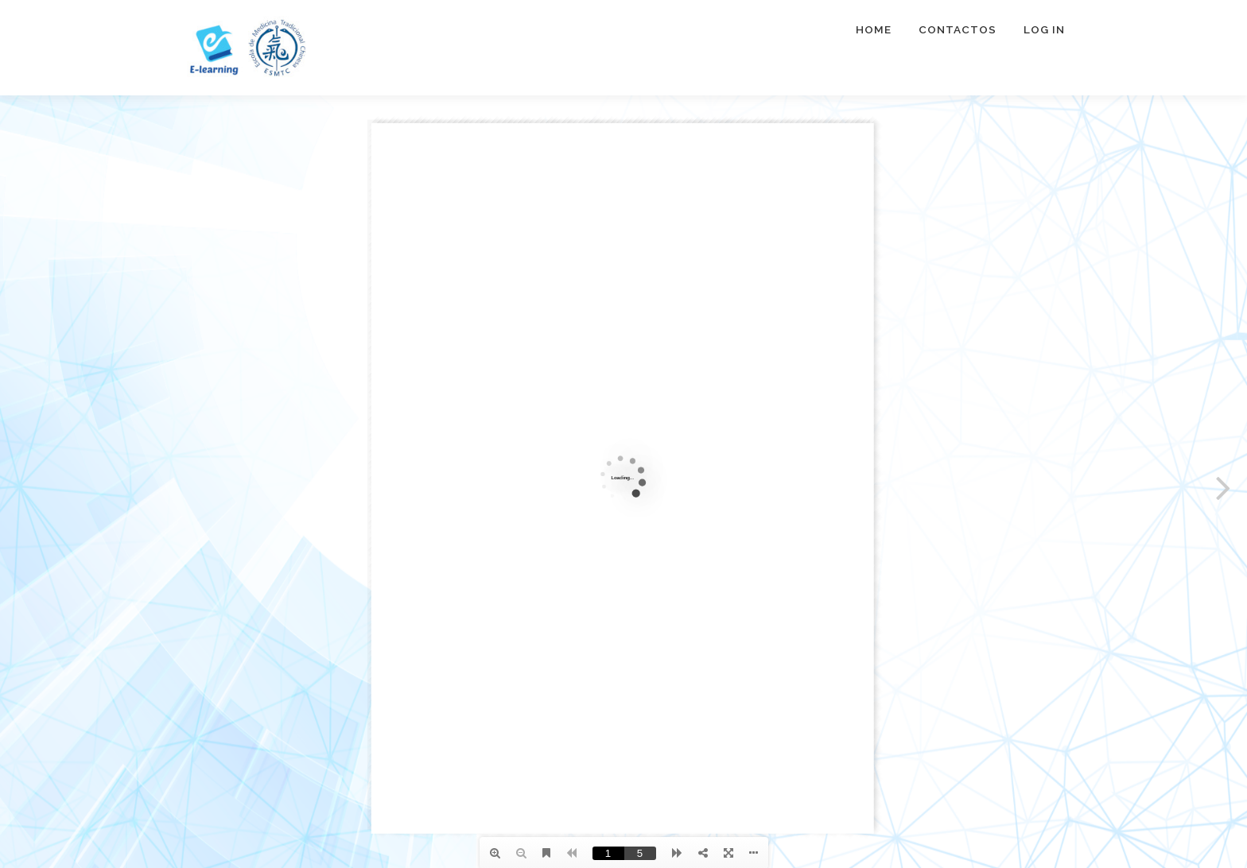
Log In (1044, 29)
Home (874, 29)
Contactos (957, 29)
